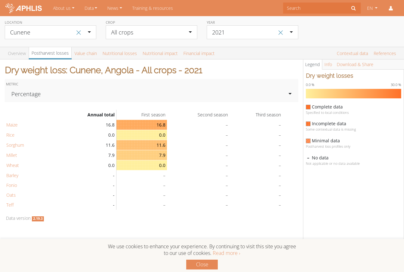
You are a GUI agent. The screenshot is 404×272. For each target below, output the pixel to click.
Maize (12, 125)
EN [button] (370, 8)
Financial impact (199, 53)
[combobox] (315, 8)
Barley (12, 175)
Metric (12, 84)
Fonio (11, 185)
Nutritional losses (120, 53)
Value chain (85, 53)
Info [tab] (328, 64)
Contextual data (352, 53)
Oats (11, 195)
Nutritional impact (160, 53)
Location (13, 22)
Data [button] (89, 8)
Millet (11, 155)
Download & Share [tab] (355, 64)
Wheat (12, 165)
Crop (110, 22)
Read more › (226, 253)
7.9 (162, 155)
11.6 (161, 145)
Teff (10, 205)
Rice (10, 135)
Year (211, 22)
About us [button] (62, 8)
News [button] (112, 8)
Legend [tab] (312, 64)
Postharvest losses (50, 53)
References (385, 53)
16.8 (161, 125)
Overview (17, 53)
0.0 (162, 135)
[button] (391, 8)
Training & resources (152, 8)
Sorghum (15, 145)
